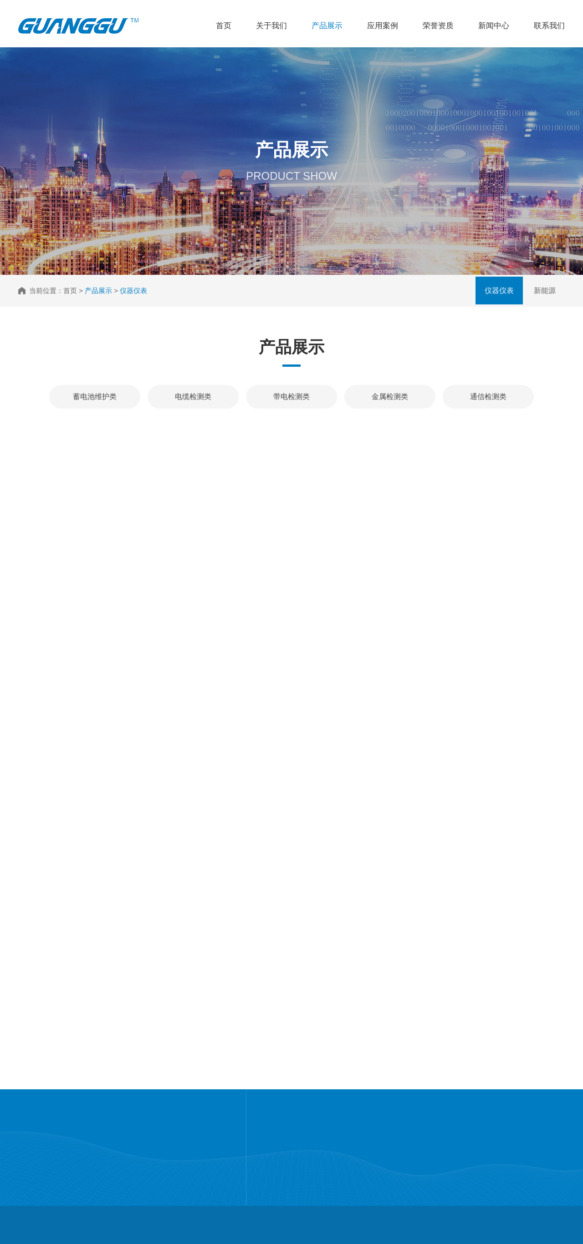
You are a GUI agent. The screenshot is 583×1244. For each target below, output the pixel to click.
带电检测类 (291, 396)
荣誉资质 (438, 25)
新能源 (545, 290)
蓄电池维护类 (95, 396)
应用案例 (382, 25)
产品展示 (327, 25)
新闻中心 (493, 25)
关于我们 (271, 25)
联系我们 (549, 25)
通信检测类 (488, 396)
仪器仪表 (499, 290)
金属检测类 (390, 396)
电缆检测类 (193, 396)
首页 (223, 25)
